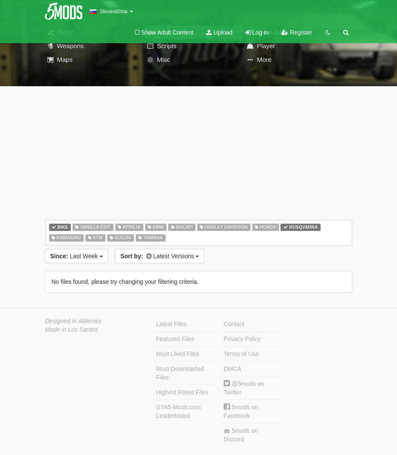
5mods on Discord (241, 435)
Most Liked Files (177, 353)
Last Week (76, 256)
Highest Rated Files (182, 392)
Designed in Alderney (73, 321)
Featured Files (175, 338)
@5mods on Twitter (244, 388)
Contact (234, 324)
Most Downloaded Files (180, 373)
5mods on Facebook (241, 411)
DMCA (232, 368)
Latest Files (171, 324)
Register (296, 32)
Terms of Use (241, 353)
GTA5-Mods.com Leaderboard (178, 411)
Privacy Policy (242, 338)
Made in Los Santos (71, 329)
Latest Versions (159, 256)
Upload (219, 32)
